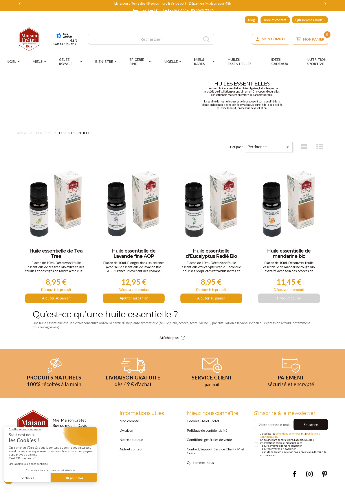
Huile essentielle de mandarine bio (289, 256)
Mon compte (129, 430)
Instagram (309, 482)
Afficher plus (169, 347)
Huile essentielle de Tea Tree (56, 256)
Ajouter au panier (56, 306)
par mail (212, 393)
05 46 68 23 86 (202, 10)
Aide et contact (275, 20)
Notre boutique (131, 448)
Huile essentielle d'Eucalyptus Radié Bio (211, 256)
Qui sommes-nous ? (310, 20)
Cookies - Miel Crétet (203, 430)
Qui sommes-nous (200, 471)
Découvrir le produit (56, 295)
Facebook (294, 482)
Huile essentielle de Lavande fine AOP (134, 256)
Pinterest (324, 482)
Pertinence (273, 144)
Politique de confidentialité (207, 439)
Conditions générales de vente (209, 448)
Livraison (126, 439)
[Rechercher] (151, 39)
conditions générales (288, 442)
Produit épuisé (288, 306)
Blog (251, 20)
